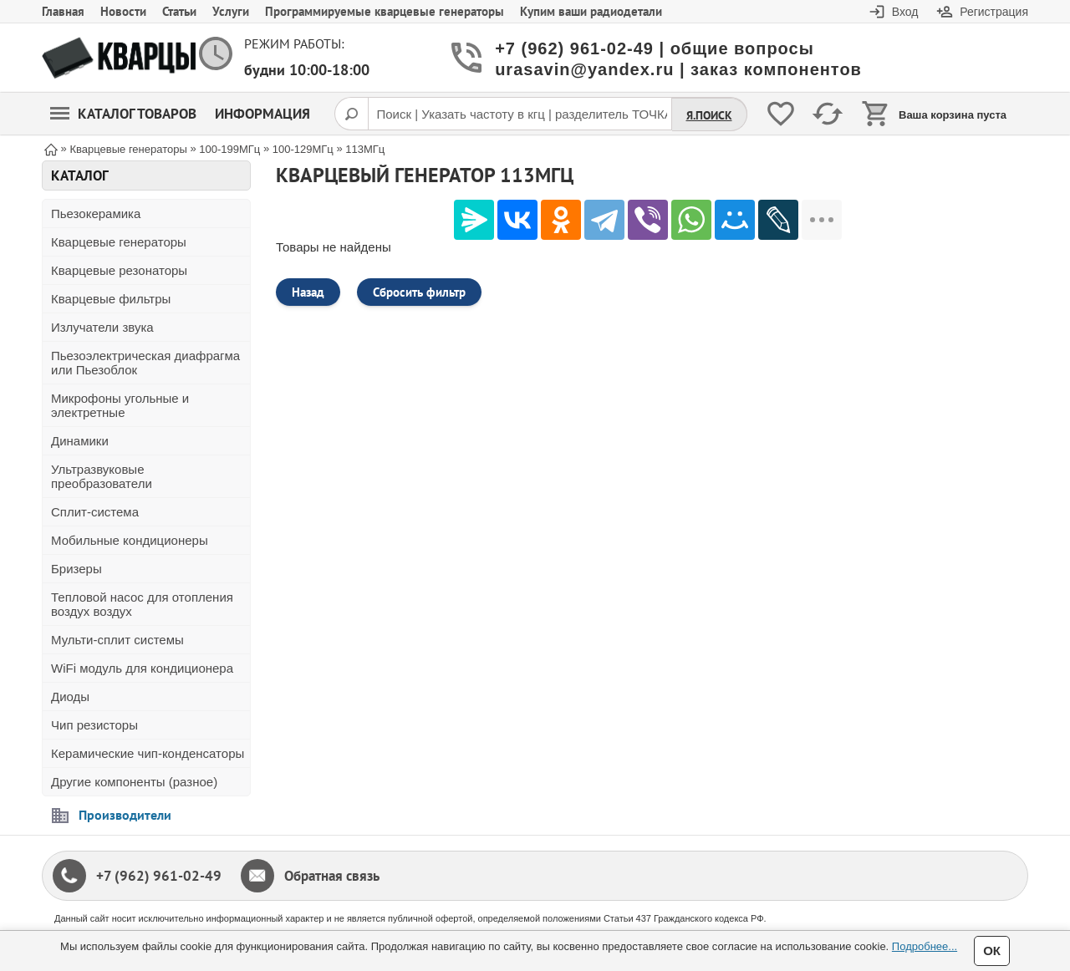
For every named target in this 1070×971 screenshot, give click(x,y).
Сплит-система (95, 512)
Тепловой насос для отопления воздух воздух (142, 604)
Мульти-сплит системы (117, 640)
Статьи (179, 11)
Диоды (70, 696)
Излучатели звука (102, 327)
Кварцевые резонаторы (119, 270)
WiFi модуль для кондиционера (142, 668)
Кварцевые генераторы (118, 242)
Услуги (230, 11)
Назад (308, 292)
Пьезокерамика (95, 213)
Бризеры (76, 569)
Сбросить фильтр (419, 292)
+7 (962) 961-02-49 (159, 876)
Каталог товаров (123, 113)
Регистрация (994, 11)
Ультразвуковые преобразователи (101, 476)
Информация (262, 113)
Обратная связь (332, 876)
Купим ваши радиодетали (591, 11)
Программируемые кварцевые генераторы (384, 11)
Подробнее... (924, 946)
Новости (123, 11)
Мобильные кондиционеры (129, 540)
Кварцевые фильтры (111, 299)
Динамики (80, 441)
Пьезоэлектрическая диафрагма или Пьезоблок (145, 362)
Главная (63, 11)
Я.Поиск (709, 115)
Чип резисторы (94, 725)
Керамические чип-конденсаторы (147, 753)
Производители (125, 814)
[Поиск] (351, 113)
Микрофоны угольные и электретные (120, 405)
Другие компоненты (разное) (134, 782)
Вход (905, 11)
